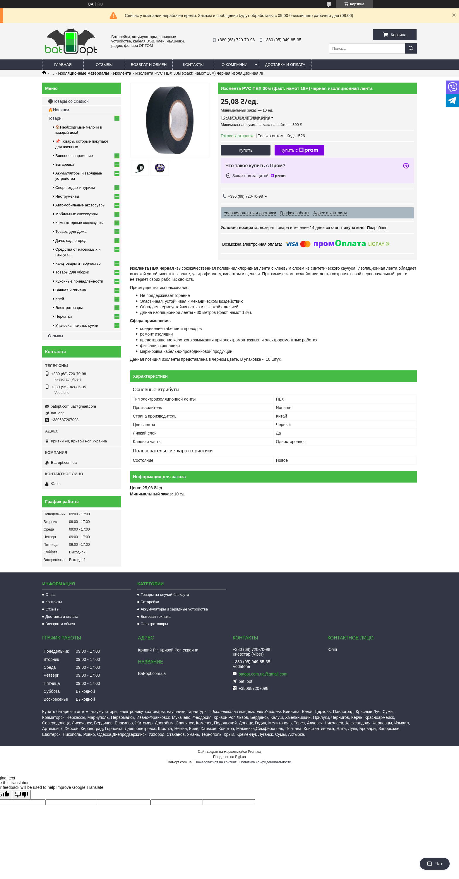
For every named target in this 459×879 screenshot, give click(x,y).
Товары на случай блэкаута (165, 594)
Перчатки (63, 316)
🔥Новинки (58, 109)
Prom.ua (254, 752)
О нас (50, 594)
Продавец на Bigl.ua (229, 757)
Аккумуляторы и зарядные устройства (174, 609)
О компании (234, 64)
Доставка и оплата (285, 64)
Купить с (299, 150)
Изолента (122, 73)
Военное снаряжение (74, 155)
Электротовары (69, 307)
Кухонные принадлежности (79, 281)
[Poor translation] (21, 794)
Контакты (193, 64)
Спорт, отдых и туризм (75, 187)
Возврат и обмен (149, 64)
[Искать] (411, 48)
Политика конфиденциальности (265, 762)
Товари (54, 118)
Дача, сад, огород (70, 240)
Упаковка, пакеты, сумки (76, 325)
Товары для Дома (71, 231)
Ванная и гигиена (70, 290)
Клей (59, 299)
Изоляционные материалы (83, 73)
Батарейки (64, 164)
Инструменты (67, 196)
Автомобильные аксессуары (80, 205)
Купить (245, 150)
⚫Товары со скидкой (68, 101)
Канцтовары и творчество (78, 263)
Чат (435, 863)
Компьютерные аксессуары (79, 222)
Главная (63, 64)
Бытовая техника (155, 616)
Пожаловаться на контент (215, 762)
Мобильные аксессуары (76, 214)
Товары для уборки (72, 272)
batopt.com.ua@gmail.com (73, 406)
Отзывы (104, 64)
